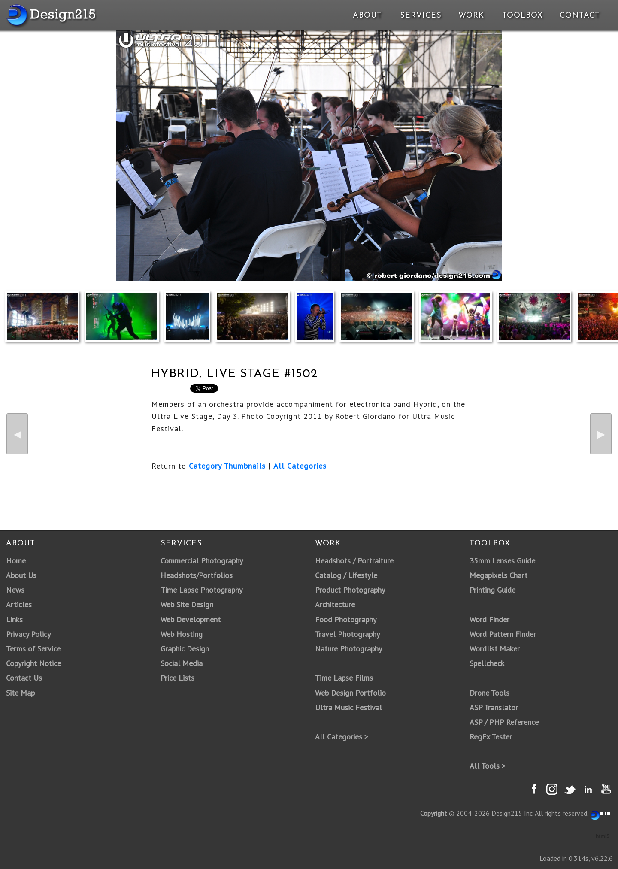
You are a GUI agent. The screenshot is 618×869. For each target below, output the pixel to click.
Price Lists (177, 678)
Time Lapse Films (344, 678)
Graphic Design (185, 649)
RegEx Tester (491, 737)
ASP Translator (494, 707)
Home (16, 561)
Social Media (182, 663)
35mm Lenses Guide (502, 561)
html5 (602, 836)
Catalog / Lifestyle (346, 575)
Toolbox (522, 16)
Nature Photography (348, 649)
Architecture (335, 604)
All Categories (300, 466)
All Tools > (488, 766)
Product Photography (350, 590)
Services (421, 16)
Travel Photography (347, 634)
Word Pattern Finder (503, 634)
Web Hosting (182, 634)
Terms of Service (33, 649)
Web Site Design (187, 604)
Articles (19, 604)
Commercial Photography (202, 561)
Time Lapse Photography (201, 590)
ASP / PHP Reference (504, 722)
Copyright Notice (33, 663)
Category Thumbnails (227, 466)
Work (471, 16)
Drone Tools (489, 693)
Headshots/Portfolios (197, 575)
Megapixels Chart (498, 575)
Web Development (191, 619)
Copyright (433, 813)
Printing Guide (492, 590)
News (15, 590)
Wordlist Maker (495, 649)
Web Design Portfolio (350, 693)
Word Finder (489, 619)
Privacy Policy (28, 634)
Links (14, 619)
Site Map (20, 693)
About (367, 16)
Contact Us (24, 678)
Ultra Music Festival (348, 707)
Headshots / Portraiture (354, 561)
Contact (579, 16)
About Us (21, 575)
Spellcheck (487, 663)
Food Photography (345, 619)
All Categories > (341, 737)
